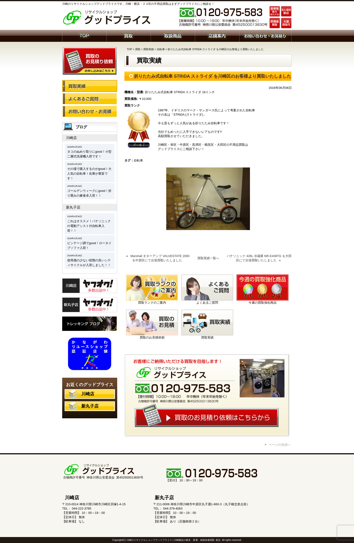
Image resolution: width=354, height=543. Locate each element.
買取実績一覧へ (208, 258)
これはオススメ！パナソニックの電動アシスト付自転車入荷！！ (89, 225)
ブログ (81, 127)
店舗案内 (217, 35)
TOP (129, 49)
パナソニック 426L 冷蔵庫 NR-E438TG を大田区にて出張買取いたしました (259, 258)
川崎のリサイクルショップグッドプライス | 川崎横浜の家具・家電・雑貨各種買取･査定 (174, 540)
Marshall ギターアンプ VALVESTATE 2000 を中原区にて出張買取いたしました (160, 258)
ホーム (84, 35)
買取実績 (148, 49)
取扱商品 (173, 35)
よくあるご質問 (89, 99)
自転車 (161, 49)
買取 (128, 35)
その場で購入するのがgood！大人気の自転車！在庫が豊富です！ (89, 173)
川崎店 (71, 138)
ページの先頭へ (280, 444)
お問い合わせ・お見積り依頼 (265, 35)
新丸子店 (73, 207)
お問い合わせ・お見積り (89, 111)
